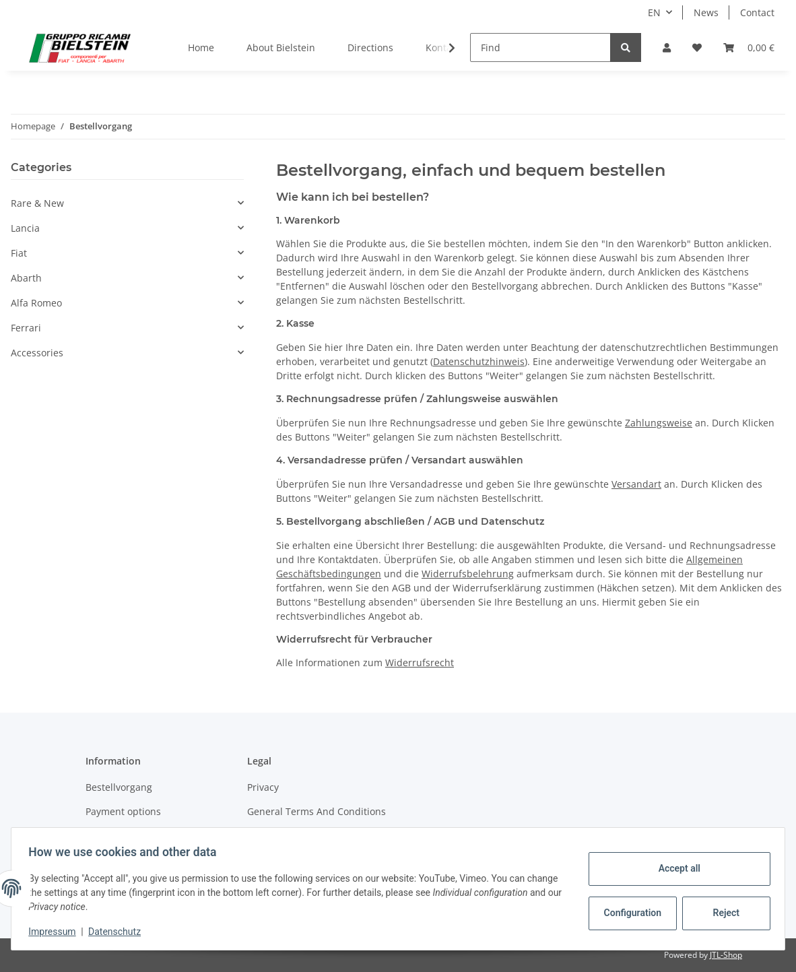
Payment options (123, 811)
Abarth (26, 277)
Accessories (37, 352)
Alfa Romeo (36, 302)
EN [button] (654, 12)
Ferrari (26, 327)
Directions (370, 47)
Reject (721, 912)
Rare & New (37, 203)
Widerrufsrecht (419, 662)
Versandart (636, 484)
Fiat (19, 253)
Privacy (263, 787)
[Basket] (748, 47)
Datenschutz (119, 931)
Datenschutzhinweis (479, 361)
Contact (757, 12)
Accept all (675, 868)
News (706, 12)
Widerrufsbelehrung (468, 573)
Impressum (56, 931)
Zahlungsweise (658, 422)
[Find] (540, 47)
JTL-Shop (726, 955)
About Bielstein (280, 47)
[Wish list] (697, 47)
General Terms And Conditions (316, 811)
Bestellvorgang (119, 787)
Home (201, 47)
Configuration (629, 912)
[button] (667, 47)
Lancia (25, 228)
